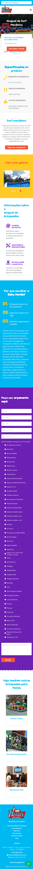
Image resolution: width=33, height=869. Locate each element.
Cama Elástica (16, 833)
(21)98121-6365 (12, 43)
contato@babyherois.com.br (17, 855)
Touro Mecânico (17, 828)
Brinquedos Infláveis (17, 51)
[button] (12, 191)
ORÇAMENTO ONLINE (16, 49)
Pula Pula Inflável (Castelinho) (16, 826)
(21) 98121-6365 (16, 852)
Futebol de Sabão (16, 835)
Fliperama (17, 830)
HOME (6, 51)
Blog (16, 838)
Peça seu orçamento (16, 147)
